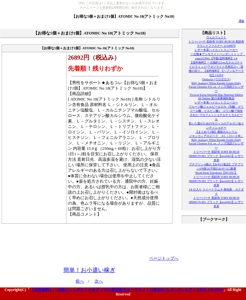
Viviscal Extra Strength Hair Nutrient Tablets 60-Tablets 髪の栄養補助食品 (216, 96)
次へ (99, 281)
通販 (241, 21)
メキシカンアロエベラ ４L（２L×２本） (216, 136)
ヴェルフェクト (216, 37)
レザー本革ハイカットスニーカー (216, 50)
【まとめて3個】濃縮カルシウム (216, 131)
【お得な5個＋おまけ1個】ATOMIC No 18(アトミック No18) (123, 16)
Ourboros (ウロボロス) (216, 79)
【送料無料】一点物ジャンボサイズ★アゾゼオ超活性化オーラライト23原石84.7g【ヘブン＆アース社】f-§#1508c (126, 290)
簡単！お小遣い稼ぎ (89, 270)
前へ (80, 281)
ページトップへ (163, 258)
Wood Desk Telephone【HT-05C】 (216, 172)
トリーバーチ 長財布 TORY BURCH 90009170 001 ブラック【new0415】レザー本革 (216, 156)
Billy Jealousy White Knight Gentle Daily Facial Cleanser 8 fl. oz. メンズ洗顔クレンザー (216, 87)
